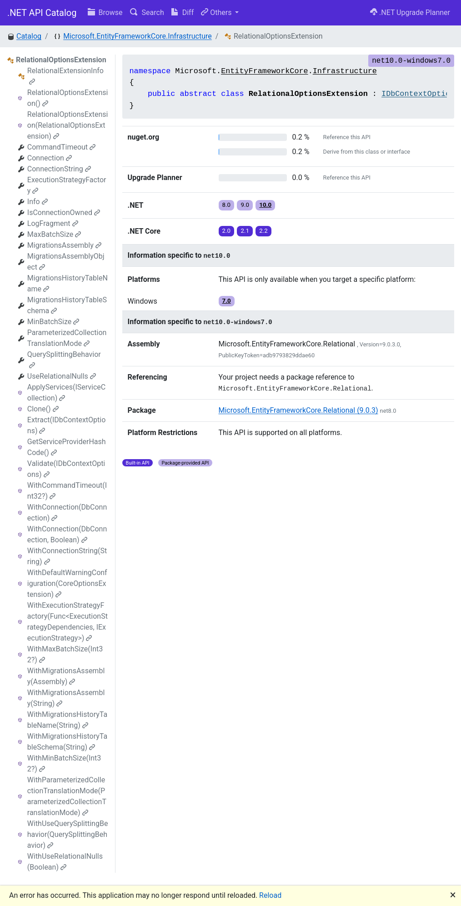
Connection (49, 158)
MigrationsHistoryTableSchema (67, 305)
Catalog (28, 36)
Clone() (43, 409)
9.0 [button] (245, 204)
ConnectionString (59, 169)
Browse (105, 12)
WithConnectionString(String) (67, 556)
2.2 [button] (263, 230)
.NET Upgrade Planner (410, 12)
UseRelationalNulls (61, 376)
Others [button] (217, 12)
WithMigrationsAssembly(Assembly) (66, 676)
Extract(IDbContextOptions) (66, 425)
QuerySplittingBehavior (64, 359)
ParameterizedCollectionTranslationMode (67, 338)
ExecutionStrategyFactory (66, 185)
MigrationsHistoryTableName (67, 283)
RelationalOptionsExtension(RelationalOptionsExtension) (67, 125)
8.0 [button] (226, 204)
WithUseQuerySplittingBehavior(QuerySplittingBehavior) (67, 834)
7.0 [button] (226, 300)
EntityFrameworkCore (264, 71)
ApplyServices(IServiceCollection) (66, 392)
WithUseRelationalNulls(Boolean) (65, 861)
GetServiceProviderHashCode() (66, 447)
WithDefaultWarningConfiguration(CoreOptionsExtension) (67, 583)
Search (147, 12)
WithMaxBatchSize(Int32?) (65, 654)
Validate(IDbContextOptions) (66, 469)
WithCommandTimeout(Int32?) (67, 491)
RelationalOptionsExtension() (67, 98)
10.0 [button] (265, 204)
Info (37, 201)
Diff (182, 12)
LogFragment (52, 223)
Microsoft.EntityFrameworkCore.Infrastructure (137, 36)
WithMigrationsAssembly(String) (66, 698)
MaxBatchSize (54, 234)
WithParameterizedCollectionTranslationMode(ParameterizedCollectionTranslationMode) (66, 796)
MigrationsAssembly (64, 245)
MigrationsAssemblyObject (66, 261)
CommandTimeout (61, 147)
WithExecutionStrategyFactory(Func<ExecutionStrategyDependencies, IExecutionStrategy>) (67, 621)
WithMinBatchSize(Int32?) (64, 763)
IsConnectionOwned (63, 212)
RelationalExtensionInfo (65, 75)
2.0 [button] (226, 230)
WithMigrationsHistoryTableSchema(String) (67, 741)
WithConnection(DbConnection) (67, 512)
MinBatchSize (53, 321)
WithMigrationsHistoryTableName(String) (67, 720)
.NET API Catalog (42, 12)
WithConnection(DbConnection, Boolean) (67, 534)
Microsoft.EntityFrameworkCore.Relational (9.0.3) (298, 410)
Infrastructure (345, 71)
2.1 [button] (245, 230)
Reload (270, 895)
